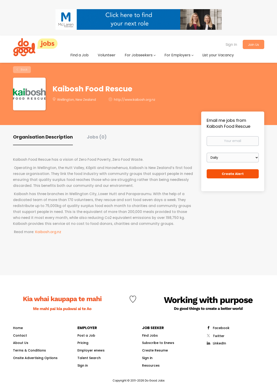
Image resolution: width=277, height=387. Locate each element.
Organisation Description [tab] (43, 137)
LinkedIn (219, 343)
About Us (20, 343)
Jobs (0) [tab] (97, 137)
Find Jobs (150, 335)
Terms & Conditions (29, 350)
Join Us (253, 44)
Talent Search (89, 358)
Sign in (82, 365)
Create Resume (155, 350)
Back (23, 69)
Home (18, 328)
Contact (20, 335)
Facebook (221, 328)
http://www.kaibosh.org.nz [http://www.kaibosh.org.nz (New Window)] (134, 99)
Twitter (218, 336)
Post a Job (86, 335)
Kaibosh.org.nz (48, 231)
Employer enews (91, 350)
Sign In (231, 44)
